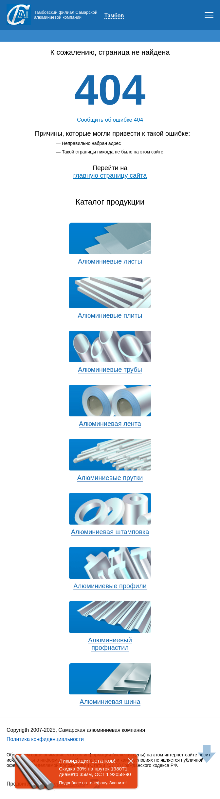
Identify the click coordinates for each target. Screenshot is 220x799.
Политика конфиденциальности (45, 739)
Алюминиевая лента (110, 423)
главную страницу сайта (110, 175)
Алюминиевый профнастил (110, 643)
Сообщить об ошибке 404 (110, 120)
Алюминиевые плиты (110, 315)
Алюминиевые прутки (110, 477)
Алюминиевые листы (110, 261)
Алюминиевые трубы (110, 369)
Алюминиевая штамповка (110, 531)
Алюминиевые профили (109, 585)
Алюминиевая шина (110, 701)
